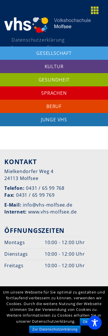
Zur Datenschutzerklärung (54, 329)
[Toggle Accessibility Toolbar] (94, 322)
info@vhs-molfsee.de (47, 205)
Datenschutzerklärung (38, 40)
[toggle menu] (98, 10)
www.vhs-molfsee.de (52, 212)
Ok (85, 322)
